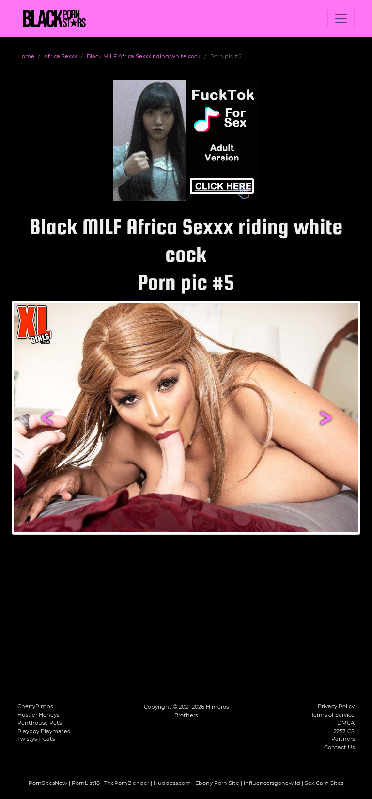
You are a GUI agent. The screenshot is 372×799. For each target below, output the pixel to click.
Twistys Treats (36, 738)
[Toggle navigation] (341, 18)
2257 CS (344, 731)
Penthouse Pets (39, 722)
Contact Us (339, 747)
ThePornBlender (126, 783)
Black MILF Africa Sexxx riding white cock (144, 56)
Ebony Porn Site (217, 783)
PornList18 (86, 783)
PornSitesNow (48, 783)
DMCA (346, 722)
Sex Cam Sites (324, 783)
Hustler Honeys (38, 714)
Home (25, 56)
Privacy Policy (336, 706)
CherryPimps (35, 706)
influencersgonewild (272, 783)
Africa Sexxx (60, 56)
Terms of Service (333, 714)
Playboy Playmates (43, 731)
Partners (343, 738)
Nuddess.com (172, 783)
